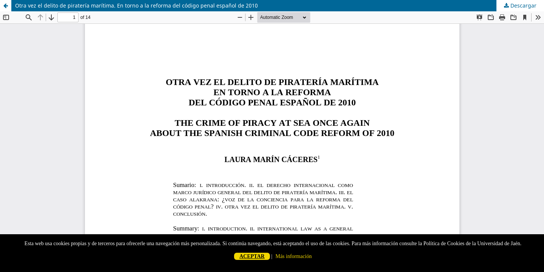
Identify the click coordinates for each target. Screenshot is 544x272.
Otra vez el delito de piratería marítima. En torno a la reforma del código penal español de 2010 (136, 5)
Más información (294, 256)
